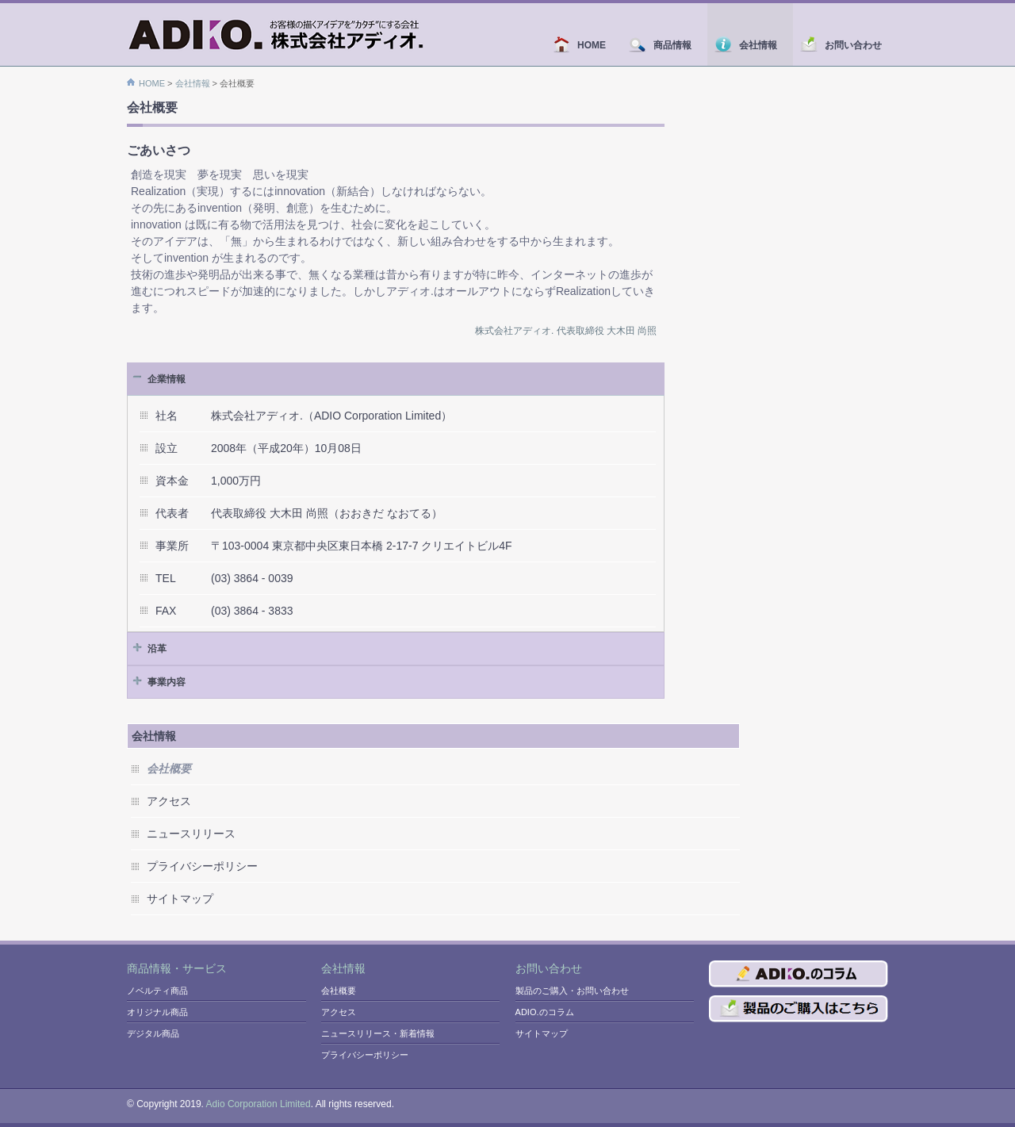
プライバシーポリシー (202, 866)
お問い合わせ (840, 45)
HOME (583, 45)
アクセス (169, 801)
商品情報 (664, 45)
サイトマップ (180, 898)
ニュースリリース (191, 833)
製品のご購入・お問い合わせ (572, 990)
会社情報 (750, 45)
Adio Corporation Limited (258, 1104)
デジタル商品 (153, 1033)
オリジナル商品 (157, 1012)
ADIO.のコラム (544, 1012)
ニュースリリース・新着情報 (378, 1033)
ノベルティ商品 (157, 990)
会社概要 (338, 990)
